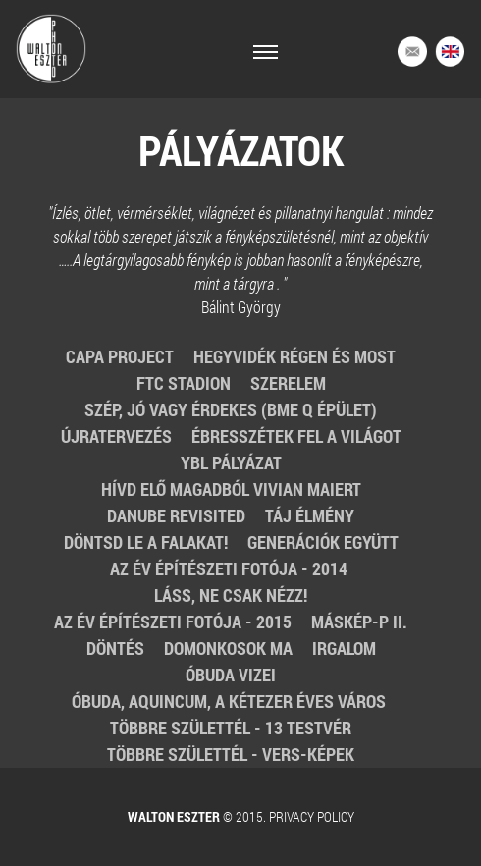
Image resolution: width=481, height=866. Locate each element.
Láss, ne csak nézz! (230, 595)
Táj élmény (309, 515)
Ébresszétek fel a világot (296, 436)
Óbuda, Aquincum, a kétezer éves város (231, 701)
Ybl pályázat (231, 462)
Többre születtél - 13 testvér (230, 727)
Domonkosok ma (228, 648)
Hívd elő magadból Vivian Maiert (231, 489)
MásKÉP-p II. (359, 621)
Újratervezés (116, 436)
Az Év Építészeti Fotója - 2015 (173, 621)
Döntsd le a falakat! (146, 542)
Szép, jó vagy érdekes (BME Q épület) (230, 409)
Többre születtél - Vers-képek (230, 754)
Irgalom (344, 648)
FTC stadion (183, 383)
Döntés (115, 648)
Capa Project (120, 356)
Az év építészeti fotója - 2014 (230, 568)
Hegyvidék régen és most (294, 356)
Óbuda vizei (231, 674)
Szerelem (288, 383)
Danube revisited (176, 515)
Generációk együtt (323, 542)
